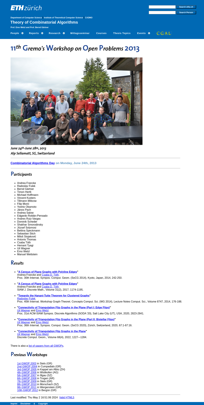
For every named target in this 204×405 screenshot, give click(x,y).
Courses (101, 33)
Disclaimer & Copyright (34, 404)
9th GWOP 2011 (26, 387)
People (15, 33)
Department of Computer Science (26, 18)
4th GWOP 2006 (26, 372)
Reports (34, 33)
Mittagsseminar (80, 33)
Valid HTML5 (66, 397)
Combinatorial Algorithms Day (33, 163)
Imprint (15, 404)
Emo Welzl (42, 310)
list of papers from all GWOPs (46, 345)
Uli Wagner (23, 310)
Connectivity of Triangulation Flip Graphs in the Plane (52, 331)
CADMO (88, 18)
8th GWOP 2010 (26, 384)
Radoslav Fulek (26, 298)
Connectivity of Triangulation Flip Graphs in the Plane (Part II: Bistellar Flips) (66, 319)
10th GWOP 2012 (27, 390)
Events (141, 33)
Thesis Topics (122, 33)
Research (55, 33)
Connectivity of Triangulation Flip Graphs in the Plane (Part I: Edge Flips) (64, 307)
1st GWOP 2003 (26, 363)
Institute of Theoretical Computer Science (64, 18)
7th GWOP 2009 (26, 381)
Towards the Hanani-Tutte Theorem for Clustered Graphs (54, 295)
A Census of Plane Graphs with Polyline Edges (47, 271)
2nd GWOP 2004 (27, 366)
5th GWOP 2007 (26, 375)
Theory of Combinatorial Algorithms (44, 22)
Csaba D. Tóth (50, 274)
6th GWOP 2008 (26, 378)
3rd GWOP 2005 (27, 369)
